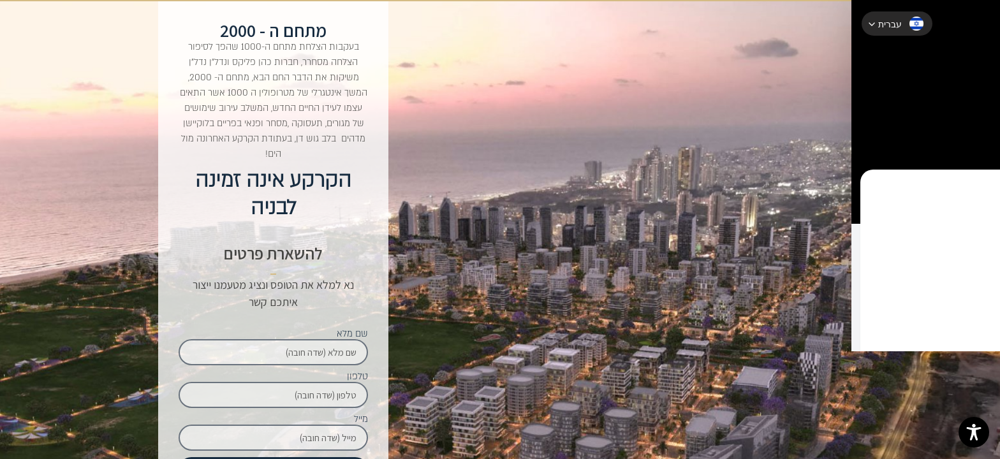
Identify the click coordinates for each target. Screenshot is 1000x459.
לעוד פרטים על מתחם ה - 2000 (965, 279)
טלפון (357, 377)
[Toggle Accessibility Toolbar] (973, 432)
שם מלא (352, 334)
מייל (361, 419)
